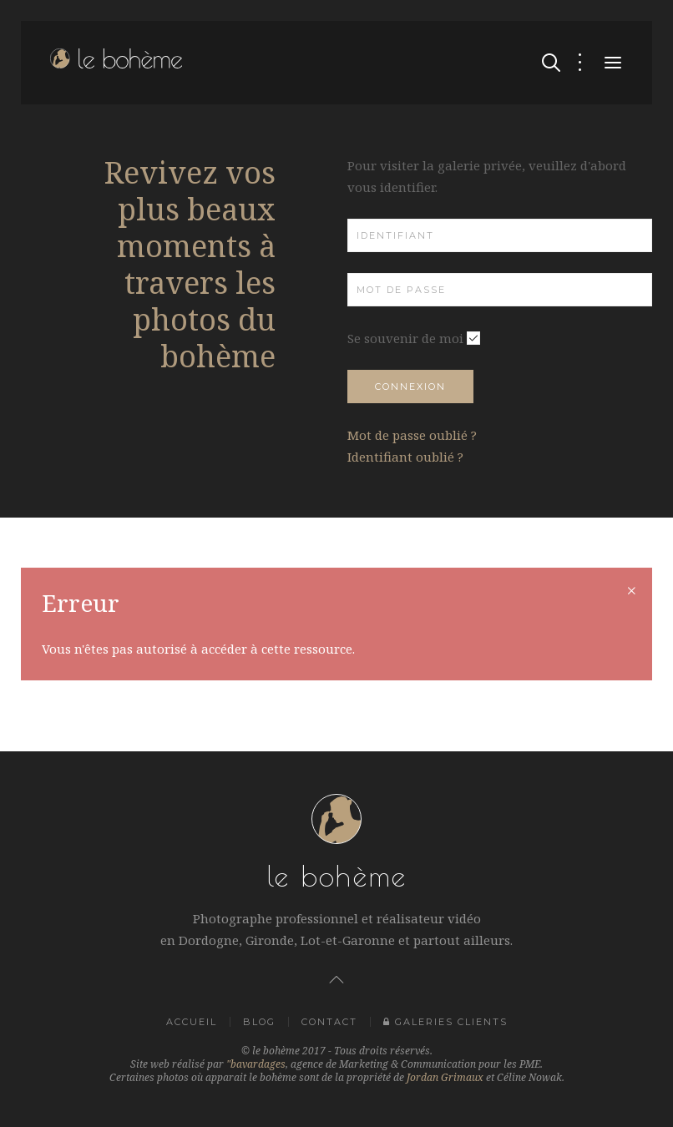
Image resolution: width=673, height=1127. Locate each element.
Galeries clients (445, 1022)
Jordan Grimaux (445, 1077)
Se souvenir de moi (405, 338)
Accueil (191, 1022)
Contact (329, 1022)
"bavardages (256, 1064)
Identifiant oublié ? (405, 456)
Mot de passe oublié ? (412, 435)
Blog (259, 1022)
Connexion (410, 386)
